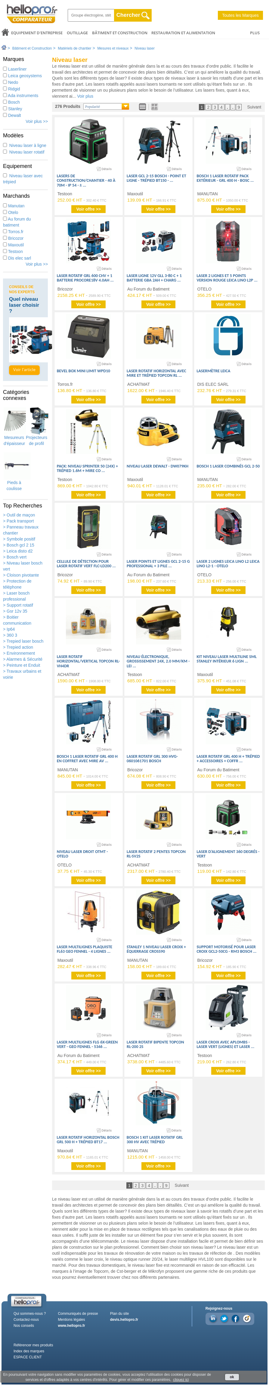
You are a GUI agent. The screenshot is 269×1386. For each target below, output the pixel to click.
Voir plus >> (37, 121)
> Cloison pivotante (21, 575)
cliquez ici (181, 1380)
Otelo (10, 212)
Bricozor (13, 238)
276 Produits (67, 106)
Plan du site (119, 1313)
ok (232, 1377)
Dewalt (12, 115)
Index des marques (29, 1351)
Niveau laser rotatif (24, 152)
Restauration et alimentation (183, 32)
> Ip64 (9, 629)
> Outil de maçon (19, 515)
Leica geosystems (22, 75)
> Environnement (19, 653)
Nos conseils (24, 1326)
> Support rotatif (18, 605)
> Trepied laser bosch (23, 641)
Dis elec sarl (17, 258)
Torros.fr (13, 231)
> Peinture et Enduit (21, 665)
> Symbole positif (19, 539)
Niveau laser (144, 48)
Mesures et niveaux (112, 48)
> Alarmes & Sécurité (22, 659)
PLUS (255, 32)
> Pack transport (18, 521)
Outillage (77, 32)
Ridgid (11, 89)
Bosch (11, 102)
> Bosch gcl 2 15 (18, 545)
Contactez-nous (26, 1319)
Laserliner (14, 69)
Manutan (13, 205)
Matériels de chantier (74, 48)
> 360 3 (10, 635)
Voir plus (85, 96)
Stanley (12, 108)
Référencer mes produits (33, 1345)
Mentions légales (71, 1319)
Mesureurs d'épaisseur (14, 426)
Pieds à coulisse (14, 471)
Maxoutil (13, 244)
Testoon (13, 251)
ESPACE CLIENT (28, 1357)
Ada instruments (20, 95)
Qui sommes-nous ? (30, 1313)
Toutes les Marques (240, 15)
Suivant (254, 107)
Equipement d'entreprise (37, 32)
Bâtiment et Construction (119, 32)
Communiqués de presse (78, 1313)
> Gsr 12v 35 (15, 611)
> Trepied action (18, 647)
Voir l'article (24, 370)
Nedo (10, 82)
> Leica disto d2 (17, 551)
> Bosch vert (14, 557)
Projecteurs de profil (36, 426)
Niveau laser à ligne (24, 145)
